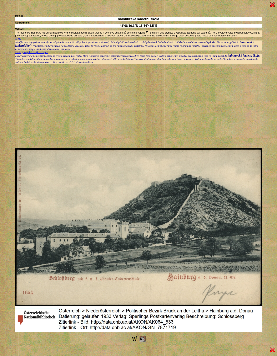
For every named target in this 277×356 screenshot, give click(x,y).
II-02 (18, 38)
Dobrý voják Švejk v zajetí (31, 52)
